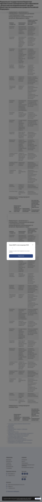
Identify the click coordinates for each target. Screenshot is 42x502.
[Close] (32, 244)
